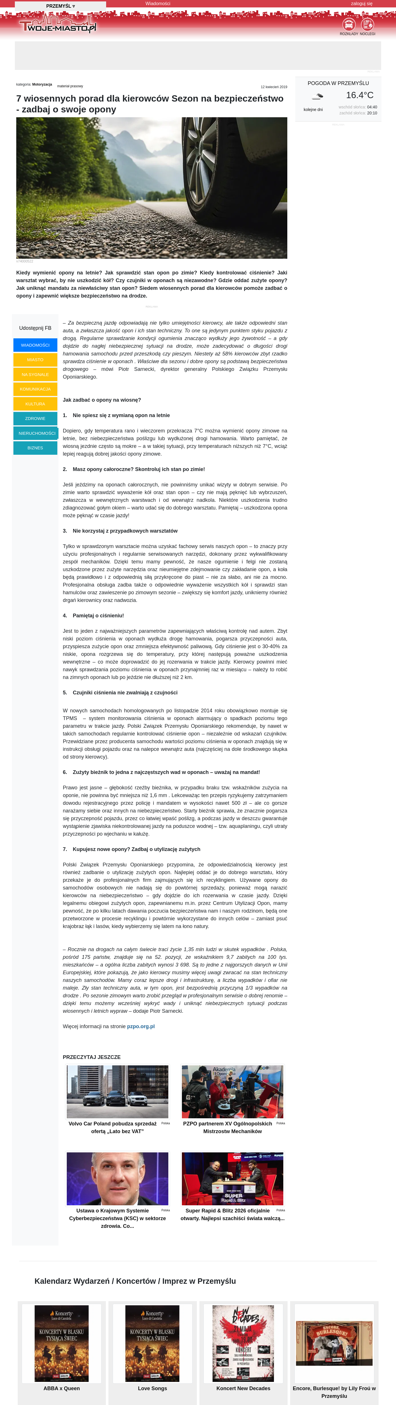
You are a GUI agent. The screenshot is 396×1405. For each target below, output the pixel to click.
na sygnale (35, 374)
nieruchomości (37, 433)
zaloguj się (362, 3)
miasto (35, 359)
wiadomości (35, 345)
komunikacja (35, 389)
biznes (35, 447)
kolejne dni (313, 109)
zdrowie (35, 418)
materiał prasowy (70, 86)
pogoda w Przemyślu (338, 83)
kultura (35, 403)
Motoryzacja (42, 84)
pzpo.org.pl (141, 1026)
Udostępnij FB (35, 328)
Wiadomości (158, 3)
